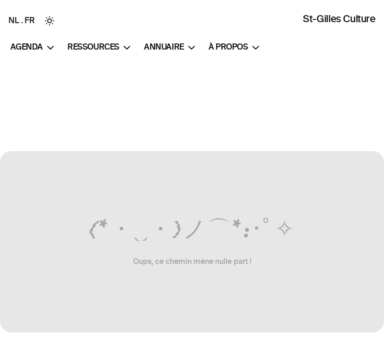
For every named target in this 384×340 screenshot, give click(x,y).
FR (29, 20)
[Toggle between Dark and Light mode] (49, 20)
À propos (235, 47)
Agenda (33, 47)
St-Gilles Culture (339, 19)
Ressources (100, 47)
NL (13, 20)
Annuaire (170, 47)
